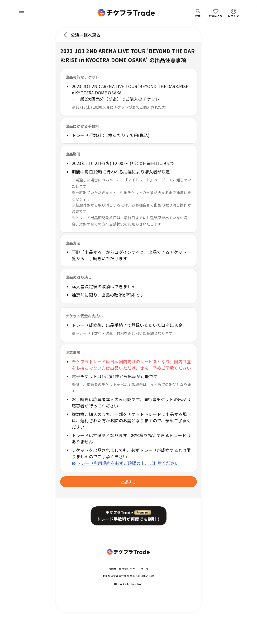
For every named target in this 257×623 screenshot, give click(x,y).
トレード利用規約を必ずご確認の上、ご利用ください (125, 463)
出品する (128, 481)
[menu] (21, 12)
